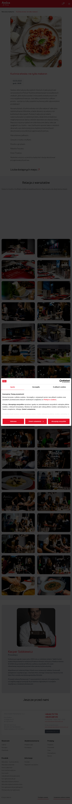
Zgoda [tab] (12, 387)
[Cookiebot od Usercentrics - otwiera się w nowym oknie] (61, 381)
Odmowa (13, 421)
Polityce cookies (50, 399)
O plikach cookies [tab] (59, 387)
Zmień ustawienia (36, 421)
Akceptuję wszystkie (58, 421)
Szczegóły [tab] (36, 387)
